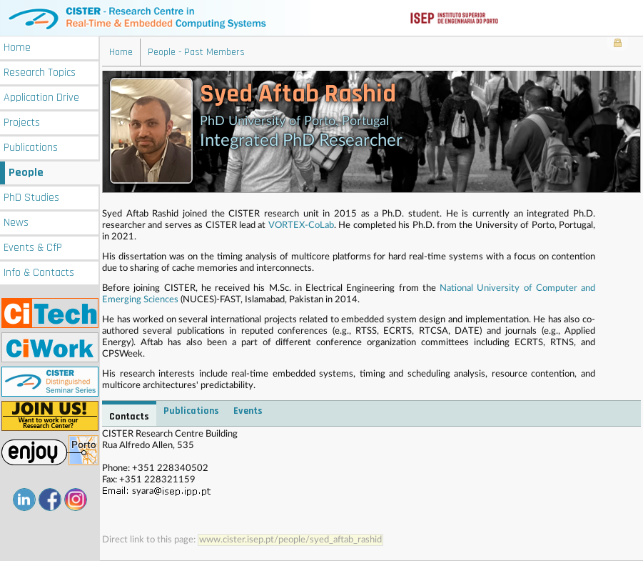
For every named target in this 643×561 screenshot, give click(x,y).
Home (17, 47)
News (16, 222)
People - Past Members (196, 52)
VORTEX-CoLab (301, 225)
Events (33, 247)
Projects (22, 122)
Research (40, 72)
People (26, 172)
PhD (31, 197)
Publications (31, 147)
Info (39, 272)
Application (41, 97)
